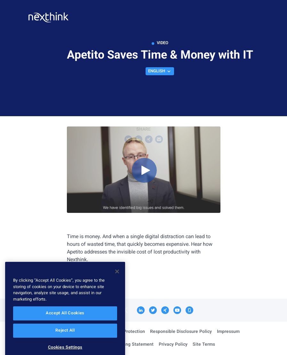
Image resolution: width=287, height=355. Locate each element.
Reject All (65, 338)
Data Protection (129, 331)
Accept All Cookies (65, 321)
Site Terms (204, 344)
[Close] (117, 279)
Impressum (228, 331)
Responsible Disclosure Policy (181, 331)
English (159, 71)
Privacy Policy (173, 344)
